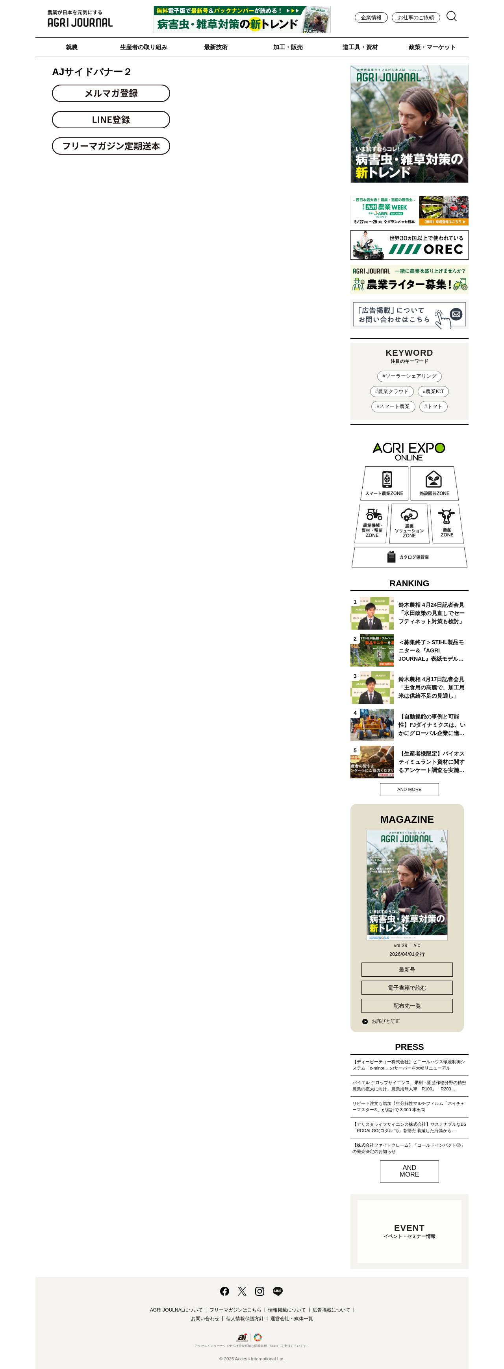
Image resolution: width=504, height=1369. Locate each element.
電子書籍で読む (407, 988)
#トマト (433, 406)
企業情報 (371, 17)
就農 (72, 47)
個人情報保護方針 (245, 1318)
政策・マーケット (432, 47)
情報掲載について (287, 1310)
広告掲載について (331, 1310)
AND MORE (409, 789)
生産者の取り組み (143, 47)
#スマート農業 (393, 406)
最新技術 (216, 47)
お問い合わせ (205, 1318)
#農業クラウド (392, 391)
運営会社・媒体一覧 (292, 1318)
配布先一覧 (407, 1006)
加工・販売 (288, 47)
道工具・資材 (360, 47)
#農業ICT (433, 391)
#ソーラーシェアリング (409, 376)
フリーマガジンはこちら (235, 1310)
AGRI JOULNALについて (176, 1310)
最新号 (407, 969)
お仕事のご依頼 (416, 17)
